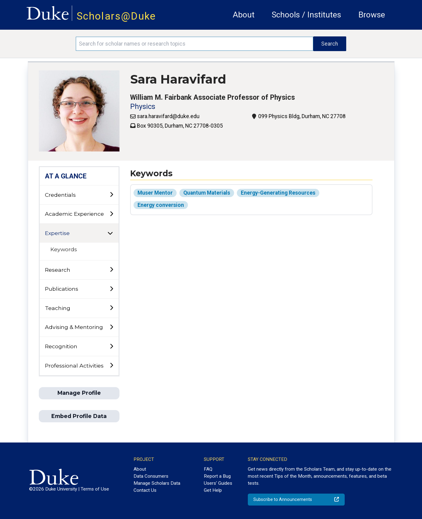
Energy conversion (161, 205)
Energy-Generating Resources (278, 193)
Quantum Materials (206, 193)
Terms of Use (95, 489)
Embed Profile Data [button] (79, 416)
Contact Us (145, 490)
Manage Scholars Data (157, 483)
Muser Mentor (155, 193)
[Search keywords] (194, 44)
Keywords (63, 249)
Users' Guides (218, 483)
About (244, 14)
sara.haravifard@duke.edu (168, 116)
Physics (142, 107)
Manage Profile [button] (79, 393)
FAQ (208, 469)
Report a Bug (217, 476)
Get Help (213, 490)
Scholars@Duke (116, 16)
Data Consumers (151, 476)
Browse (371, 14)
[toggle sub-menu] (111, 194)
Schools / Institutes (306, 14)
